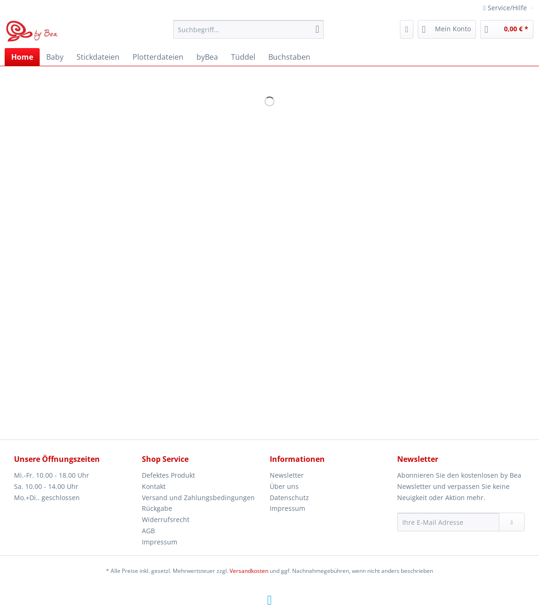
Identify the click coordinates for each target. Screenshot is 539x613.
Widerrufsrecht (165, 519)
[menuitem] (248, 34)
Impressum (159, 541)
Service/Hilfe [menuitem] (506, 7)
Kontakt (154, 486)
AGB (148, 530)
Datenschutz (289, 497)
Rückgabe (157, 508)
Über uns (284, 486)
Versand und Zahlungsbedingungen (198, 497)
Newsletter (287, 475)
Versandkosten (249, 571)
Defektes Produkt (168, 475)
